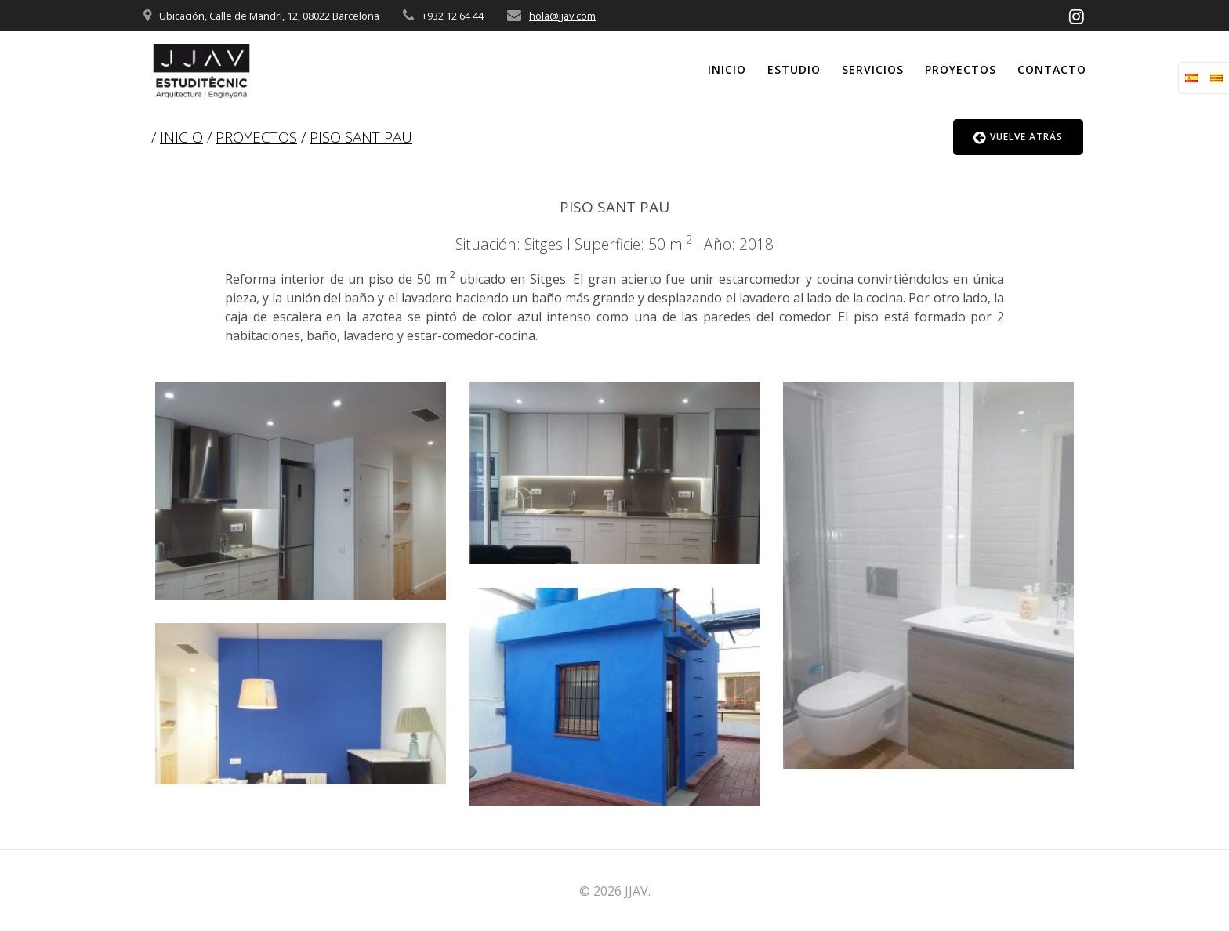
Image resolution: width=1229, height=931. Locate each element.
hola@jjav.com (562, 16)
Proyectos (960, 69)
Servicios (873, 69)
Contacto (1051, 69)
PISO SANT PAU (361, 137)
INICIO (181, 137)
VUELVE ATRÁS (1018, 137)
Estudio (794, 69)
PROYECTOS (256, 137)
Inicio (727, 69)
